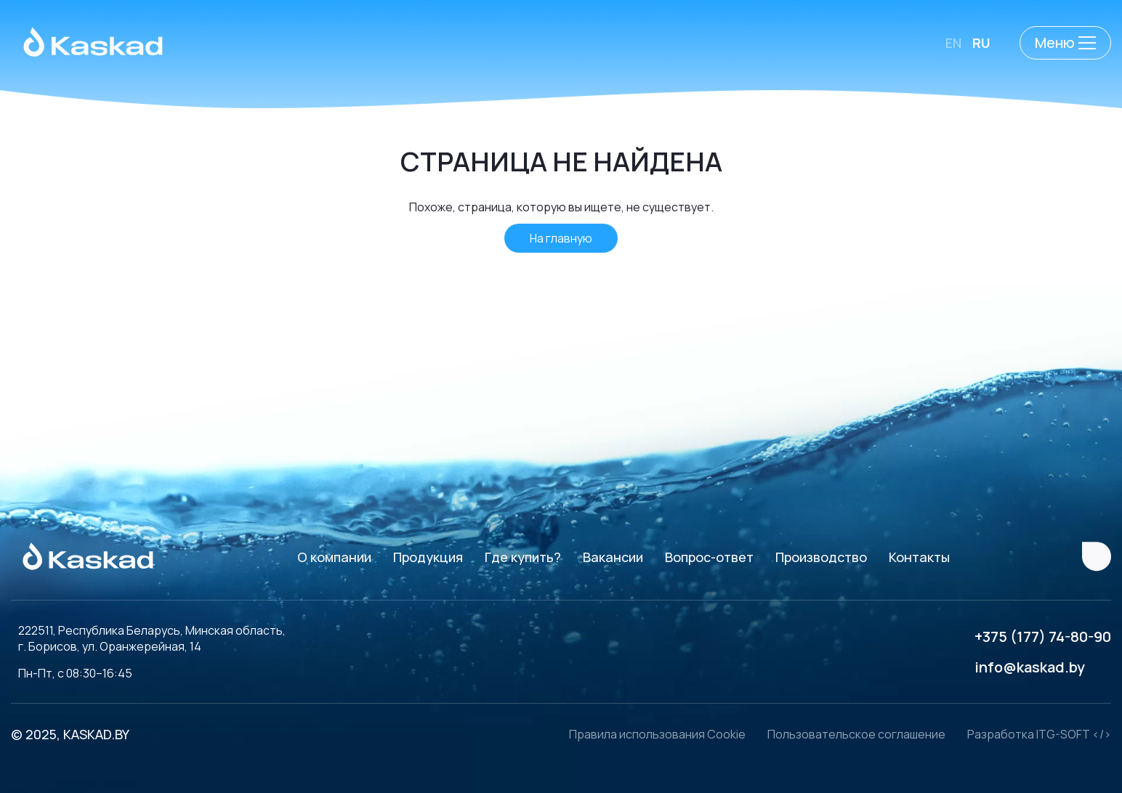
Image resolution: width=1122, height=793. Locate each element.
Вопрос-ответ (709, 557)
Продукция (428, 557)
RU (981, 43)
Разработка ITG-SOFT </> (1039, 734)
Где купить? (523, 557)
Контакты (919, 557)
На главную (561, 238)
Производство (821, 557)
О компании (334, 557)
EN (953, 43)
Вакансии (613, 557)
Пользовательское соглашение (856, 734)
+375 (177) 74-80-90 (1042, 636)
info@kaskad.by (1029, 667)
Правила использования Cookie (657, 734)
